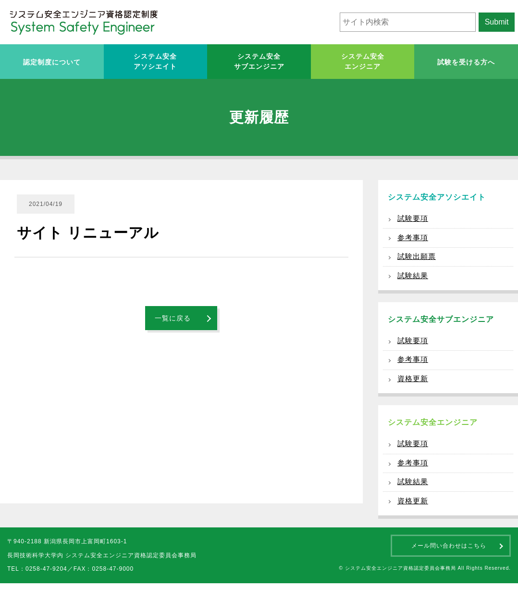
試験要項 (413, 220)
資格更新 (413, 390)
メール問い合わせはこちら (448, 564)
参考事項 (413, 240)
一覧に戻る (173, 318)
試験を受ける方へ (466, 62)
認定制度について (52, 62)
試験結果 (413, 282)
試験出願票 (417, 261)
